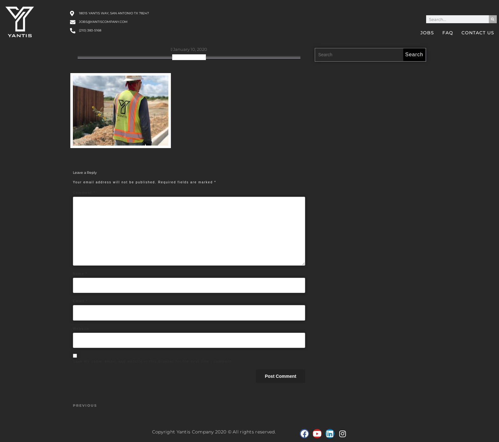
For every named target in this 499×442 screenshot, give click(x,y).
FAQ (447, 33)
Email (80, 301)
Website (81, 328)
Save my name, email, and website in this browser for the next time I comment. (153, 361)
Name (80, 273)
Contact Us (477, 33)
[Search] (493, 19)
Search (414, 54)
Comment (84, 192)
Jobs (427, 33)
